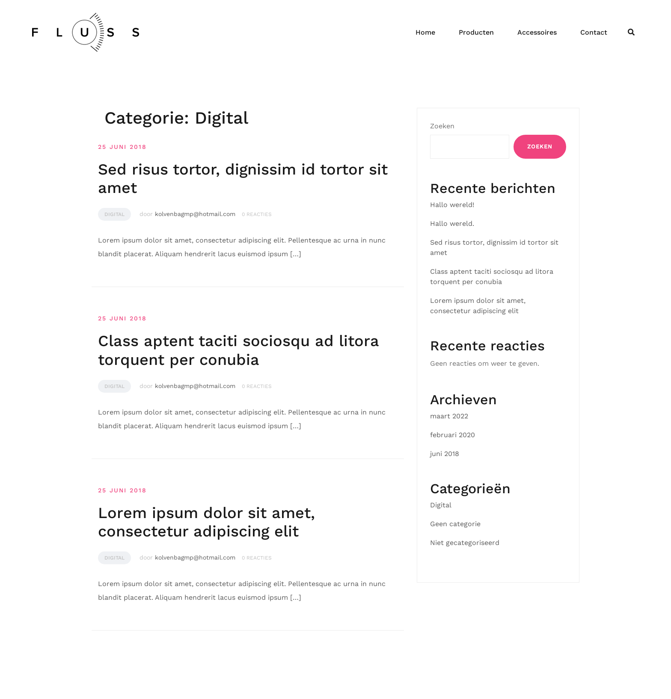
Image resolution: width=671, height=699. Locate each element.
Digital (114, 214)
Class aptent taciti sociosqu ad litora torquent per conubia (238, 350)
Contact (593, 32)
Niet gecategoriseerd (464, 543)
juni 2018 (444, 454)
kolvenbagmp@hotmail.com (195, 213)
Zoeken (442, 126)
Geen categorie (455, 524)
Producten (476, 32)
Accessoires (537, 32)
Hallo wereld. (452, 223)
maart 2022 (449, 416)
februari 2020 (452, 435)
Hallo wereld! (452, 205)
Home (425, 32)
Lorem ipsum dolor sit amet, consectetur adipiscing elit (206, 522)
